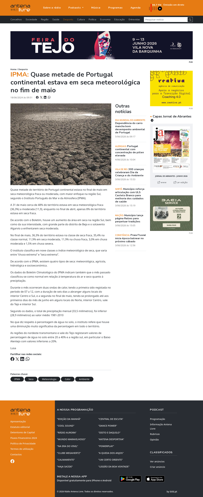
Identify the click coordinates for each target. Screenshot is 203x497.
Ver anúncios (157, 461)
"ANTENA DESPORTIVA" (111, 439)
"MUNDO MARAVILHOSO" (71, 439)
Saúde (55, 19)
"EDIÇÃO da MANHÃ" (69, 419)
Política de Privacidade (23, 443)
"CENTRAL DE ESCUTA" (110, 419)
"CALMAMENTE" (66, 459)
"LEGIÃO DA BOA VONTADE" (114, 466)
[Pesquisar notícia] (166, 19)
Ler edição (181, 182)
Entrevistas (134, 19)
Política (92, 19)
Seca (31, 379)
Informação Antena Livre (161, 426)
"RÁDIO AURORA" (66, 432)
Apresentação (18, 421)
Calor (68, 379)
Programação (157, 419)
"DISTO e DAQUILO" (109, 432)
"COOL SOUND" (65, 425)
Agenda (135, 7)
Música (95, 7)
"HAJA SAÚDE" (65, 466)
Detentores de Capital (22, 432)
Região (45, 19)
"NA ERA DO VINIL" (67, 446)
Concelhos (16, 19)
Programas (115, 7)
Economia (105, 19)
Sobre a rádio (52, 7)
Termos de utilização (21, 448)
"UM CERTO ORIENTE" (110, 459)
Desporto (68, 19)
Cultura (81, 19)
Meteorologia (49, 379)
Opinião (154, 439)
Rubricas (155, 434)
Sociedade (31, 19)
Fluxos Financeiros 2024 (23, 437)
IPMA (17, 379)
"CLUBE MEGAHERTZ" (69, 453)
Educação (119, 19)
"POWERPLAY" (106, 446)
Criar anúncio (157, 466)
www (162, 182)
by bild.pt (172, 491)
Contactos (16, 454)
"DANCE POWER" (107, 425)
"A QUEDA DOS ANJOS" (111, 453)
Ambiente (84, 379)
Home (13, 69)
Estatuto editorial (20, 427)
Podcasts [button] (74, 7)
